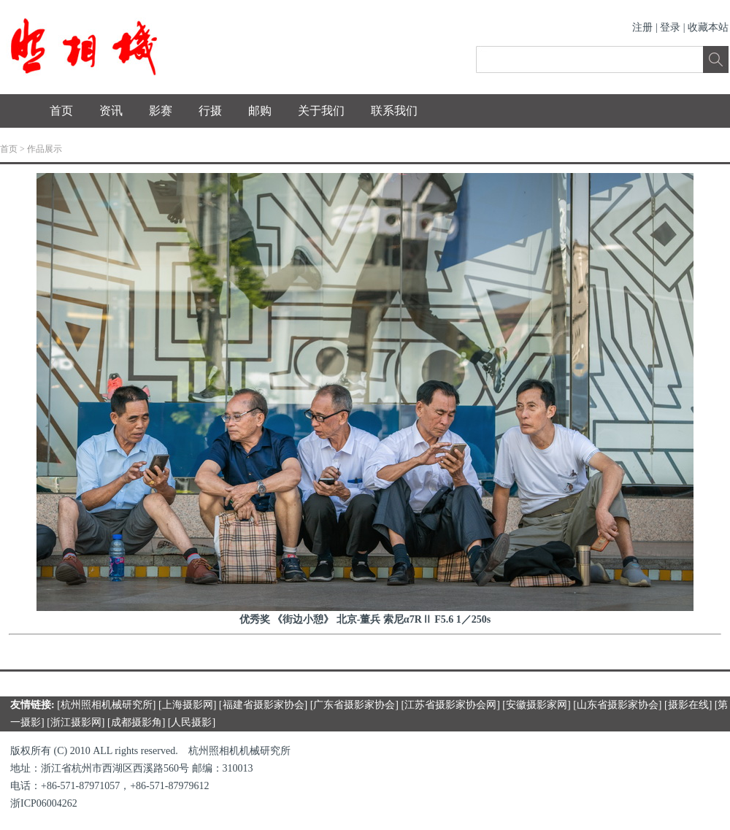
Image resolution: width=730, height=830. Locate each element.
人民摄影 (191, 722)
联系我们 (394, 110)
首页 (61, 110)
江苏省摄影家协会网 (450, 704)
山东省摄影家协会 (617, 704)
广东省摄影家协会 (354, 704)
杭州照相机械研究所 (107, 704)
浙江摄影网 (75, 722)
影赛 (160, 110)
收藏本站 (708, 27)
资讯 (111, 110)
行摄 (210, 110)
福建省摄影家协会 (263, 704)
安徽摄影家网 (536, 704)
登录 (670, 27)
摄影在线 (688, 704)
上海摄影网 (187, 704)
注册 (642, 27)
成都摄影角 (136, 722)
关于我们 (321, 110)
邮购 (260, 110)
